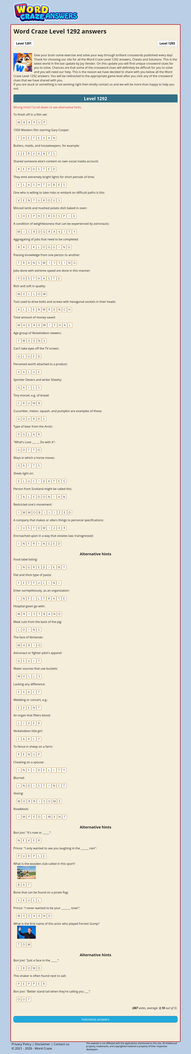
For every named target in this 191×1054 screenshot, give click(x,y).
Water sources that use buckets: (35, 668)
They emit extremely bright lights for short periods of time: (54, 177)
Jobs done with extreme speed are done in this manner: (51, 271)
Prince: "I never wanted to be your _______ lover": (46, 908)
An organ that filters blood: (32, 715)
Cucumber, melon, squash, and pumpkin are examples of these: (57, 411)
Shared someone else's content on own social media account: (56, 161)
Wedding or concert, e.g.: (30, 700)
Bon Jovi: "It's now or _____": (32, 833)
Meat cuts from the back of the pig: (37, 622)
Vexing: (18, 793)
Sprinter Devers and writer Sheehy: (37, 380)
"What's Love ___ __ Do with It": (34, 442)
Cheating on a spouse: (28, 762)
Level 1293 (167, 43)
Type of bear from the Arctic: (33, 426)
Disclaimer (42, 1044)
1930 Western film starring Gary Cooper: (41, 130)
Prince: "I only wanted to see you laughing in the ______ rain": (55, 848)
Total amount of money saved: (34, 317)
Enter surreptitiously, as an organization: (41, 590)
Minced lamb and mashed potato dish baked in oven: (50, 208)
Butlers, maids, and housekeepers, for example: (46, 146)
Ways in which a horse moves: (34, 458)
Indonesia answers (95, 1019)
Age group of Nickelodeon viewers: (37, 333)
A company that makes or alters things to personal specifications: (58, 520)
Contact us (61, 1044)
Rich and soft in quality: (29, 286)
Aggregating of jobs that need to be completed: (46, 239)
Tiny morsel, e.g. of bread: (31, 395)
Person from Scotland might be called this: (42, 489)
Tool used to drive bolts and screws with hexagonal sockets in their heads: (64, 302)
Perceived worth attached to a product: (40, 364)
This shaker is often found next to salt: (39, 976)
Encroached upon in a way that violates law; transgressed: (53, 536)
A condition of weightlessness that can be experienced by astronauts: (61, 224)
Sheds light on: (23, 473)
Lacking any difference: (29, 684)
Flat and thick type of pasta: (32, 575)
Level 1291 (24, 43)
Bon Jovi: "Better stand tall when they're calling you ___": (51, 991)
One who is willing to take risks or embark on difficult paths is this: (59, 193)
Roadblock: (21, 809)
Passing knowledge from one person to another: (46, 255)
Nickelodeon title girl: (28, 731)
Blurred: (19, 778)
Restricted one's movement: (32, 504)
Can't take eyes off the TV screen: (36, 348)
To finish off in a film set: (30, 114)
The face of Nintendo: (28, 637)
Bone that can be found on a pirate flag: (40, 892)
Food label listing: (25, 559)
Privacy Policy (21, 1044)
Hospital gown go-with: (29, 606)
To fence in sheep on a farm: (33, 747)
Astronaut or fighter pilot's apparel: (37, 653)
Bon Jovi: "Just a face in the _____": (36, 960)
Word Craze (43, 1048)
